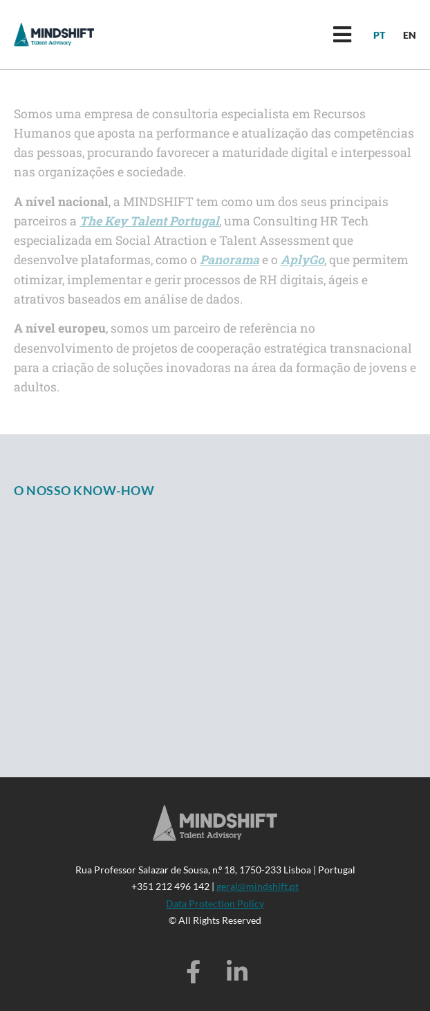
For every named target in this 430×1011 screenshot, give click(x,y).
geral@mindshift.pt (257, 886)
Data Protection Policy (215, 903)
